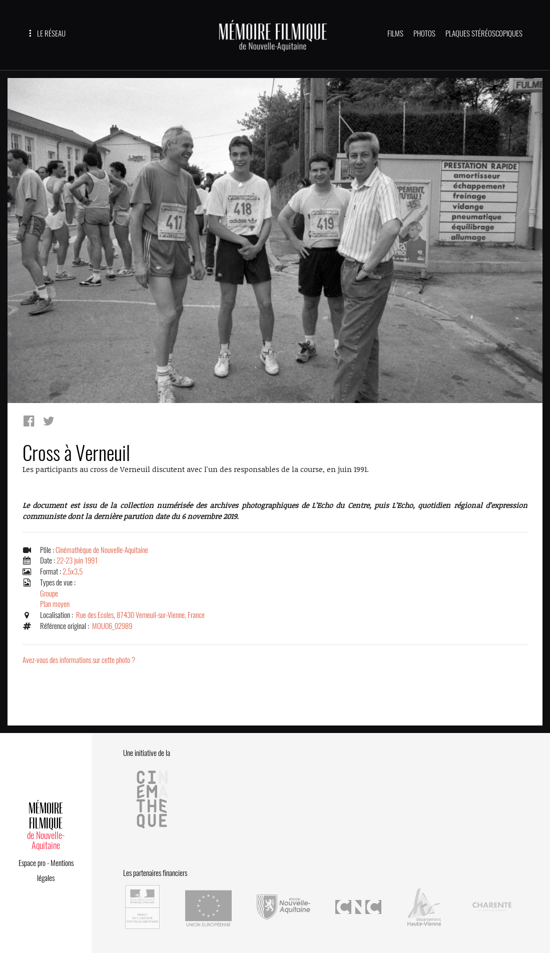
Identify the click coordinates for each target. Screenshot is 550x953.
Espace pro (32, 863)
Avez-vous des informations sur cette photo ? (79, 660)
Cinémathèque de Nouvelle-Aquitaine (102, 550)
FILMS (395, 33)
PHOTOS (424, 33)
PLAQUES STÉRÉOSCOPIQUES (483, 33)
